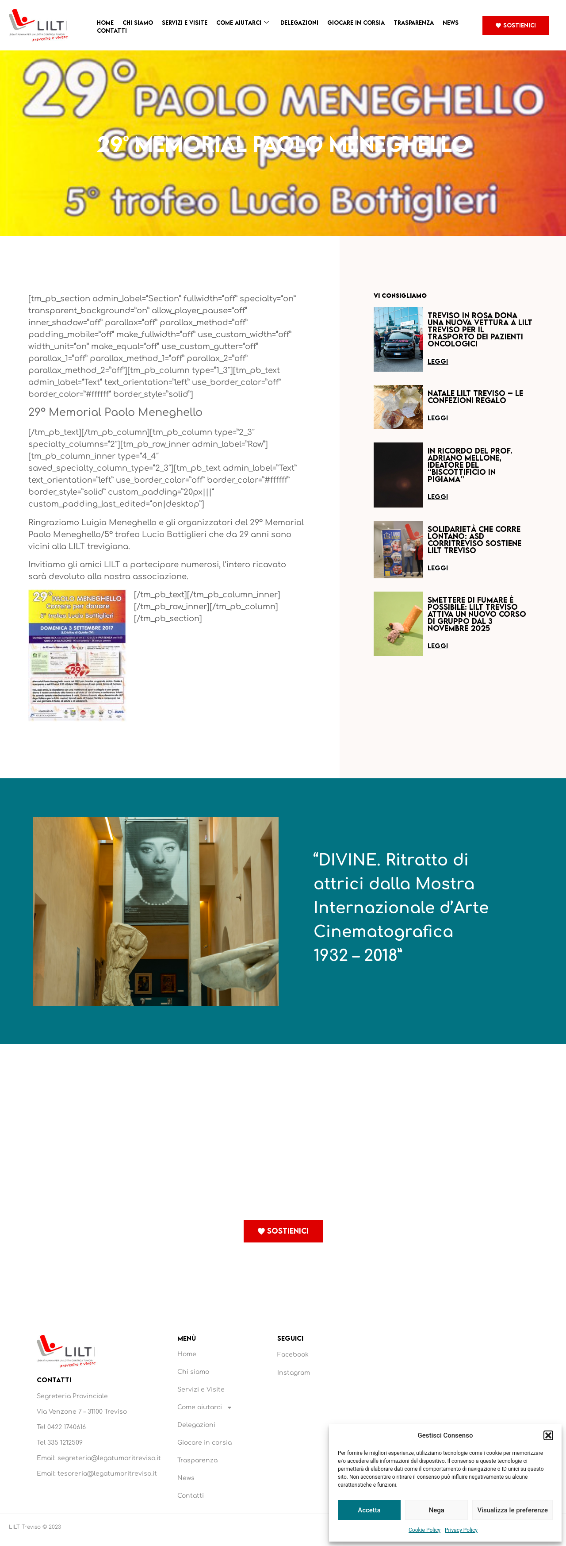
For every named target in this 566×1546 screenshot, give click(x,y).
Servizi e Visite (184, 22)
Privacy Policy (461, 1530)
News (451, 22)
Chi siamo (137, 22)
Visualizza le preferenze (512, 1510)
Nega (436, 1510)
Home (105, 22)
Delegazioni (299, 22)
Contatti (112, 30)
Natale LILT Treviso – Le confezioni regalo (475, 396)
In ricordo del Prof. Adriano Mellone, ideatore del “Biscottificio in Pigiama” (470, 465)
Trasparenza (414, 22)
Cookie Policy (424, 1530)
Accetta (369, 1510)
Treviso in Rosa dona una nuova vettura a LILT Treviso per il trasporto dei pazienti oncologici (480, 329)
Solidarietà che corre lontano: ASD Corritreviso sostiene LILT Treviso (474, 539)
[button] (548, 1435)
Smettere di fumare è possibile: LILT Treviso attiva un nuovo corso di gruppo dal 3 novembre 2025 (477, 614)
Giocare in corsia (356, 22)
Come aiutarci (242, 23)
